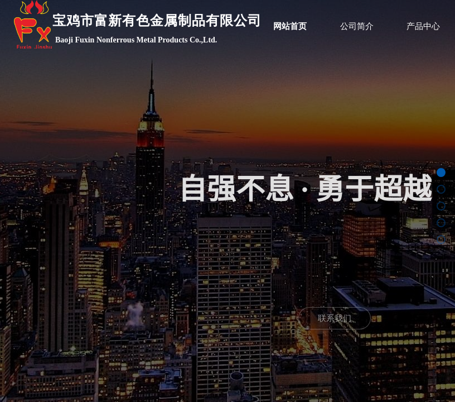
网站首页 (290, 26)
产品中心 (423, 26)
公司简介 (357, 26)
